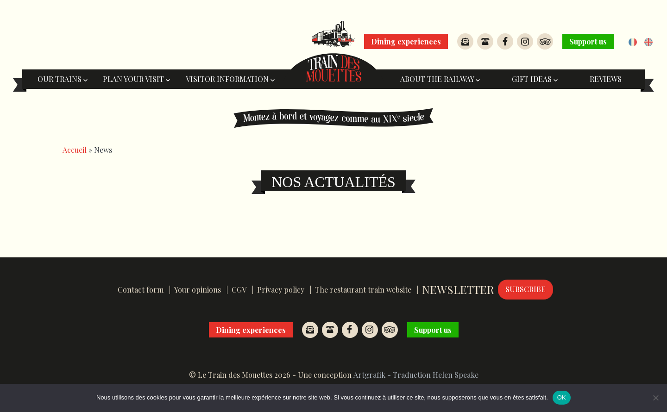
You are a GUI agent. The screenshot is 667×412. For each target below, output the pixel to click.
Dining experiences (406, 41)
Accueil (75, 150)
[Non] (655, 397)
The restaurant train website (363, 289)
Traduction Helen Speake (435, 375)
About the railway (440, 79)
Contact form (141, 289)
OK (561, 397)
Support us (588, 41)
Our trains (63, 79)
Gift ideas (535, 79)
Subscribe (525, 289)
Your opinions (197, 289)
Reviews (606, 79)
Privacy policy (280, 289)
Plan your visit (136, 79)
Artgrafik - (372, 375)
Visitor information (230, 79)
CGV (239, 289)
